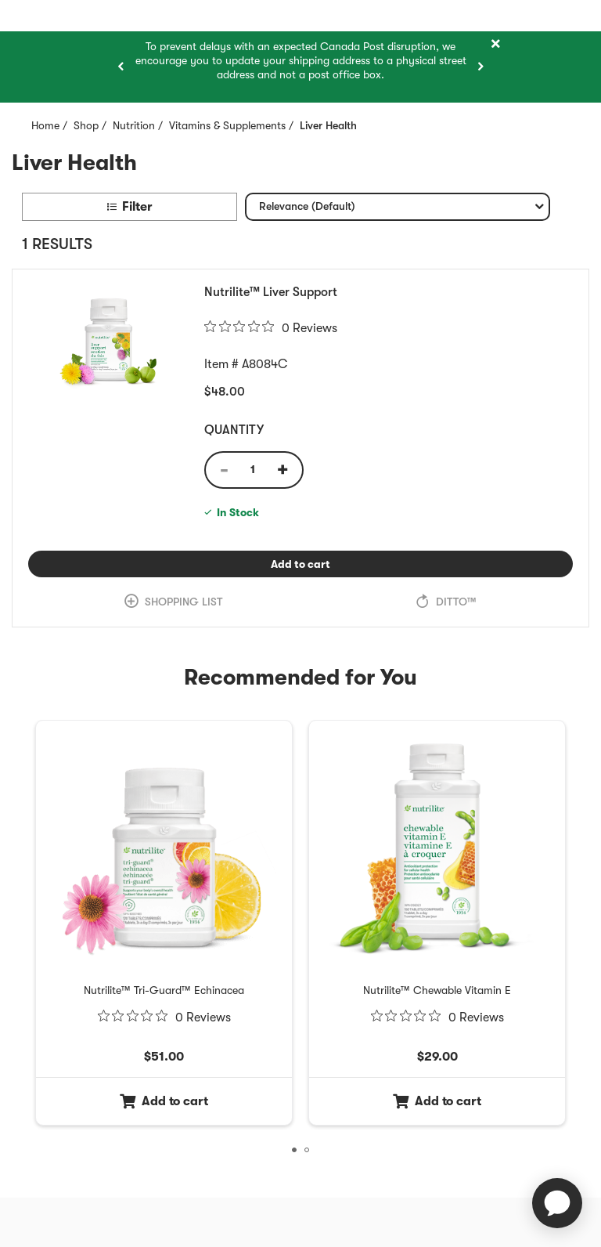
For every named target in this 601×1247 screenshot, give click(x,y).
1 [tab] (296, 1152)
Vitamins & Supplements (227, 125)
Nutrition (134, 125)
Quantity (234, 430)
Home (45, 125)
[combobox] (397, 207)
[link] (173, 602)
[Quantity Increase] (288, 470)
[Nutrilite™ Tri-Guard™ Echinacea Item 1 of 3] (164, 990)
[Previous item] (120, 66)
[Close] (495, 44)
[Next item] (480, 66)
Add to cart (344, 563)
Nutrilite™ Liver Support (270, 292)
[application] (557, 1203)
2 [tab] (309, 1152)
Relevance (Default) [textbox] (306, 209)
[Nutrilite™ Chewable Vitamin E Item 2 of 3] (437, 990)
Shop (86, 125)
